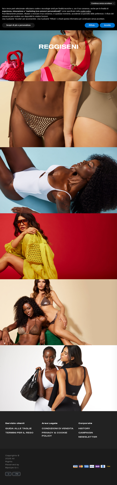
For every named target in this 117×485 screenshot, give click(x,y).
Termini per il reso (19, 432)
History (84, 428)
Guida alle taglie (18, 428)
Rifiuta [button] (92, 25)
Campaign (85, 432)
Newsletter (87, 436)
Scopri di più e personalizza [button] (18, 25)
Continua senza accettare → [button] (102, 3)
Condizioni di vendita (57, 428)
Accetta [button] (107, 25)
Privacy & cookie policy (54, 434)
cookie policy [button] (85, 11)
